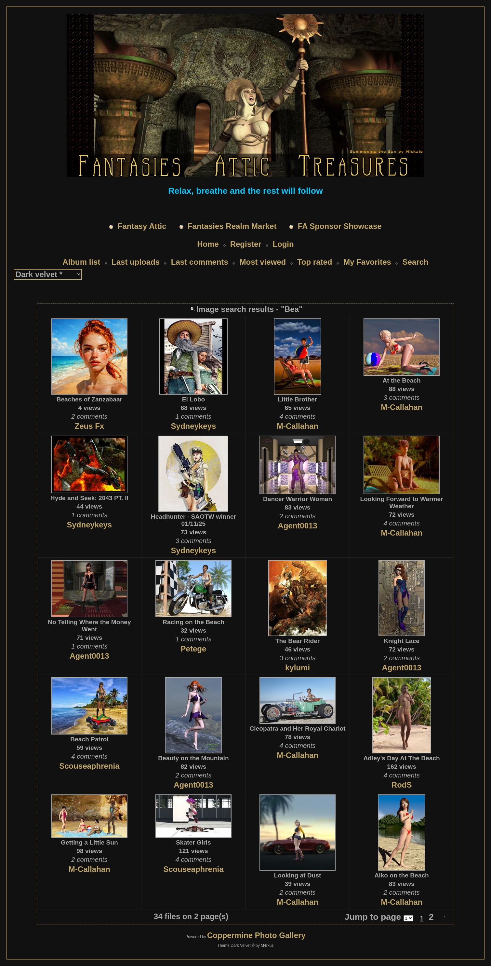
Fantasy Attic (142, 226)
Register (245, 244)
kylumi (297, 667)
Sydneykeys (193, 426)
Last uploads (136, 262)
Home (208, 244)
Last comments (199, 262)
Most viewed (263, 262)
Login (283, 244)
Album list (81, 262)
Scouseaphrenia (89, 766)
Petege (193, 648)
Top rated (314, 262)
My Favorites (367, 262)
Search (416, 262)
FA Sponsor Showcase (340, 226)
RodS (401, 784)
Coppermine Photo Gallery (256, 935)
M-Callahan (297, 426)
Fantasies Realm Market (232, 226)
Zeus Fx (89, 426)
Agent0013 (297, 525)
